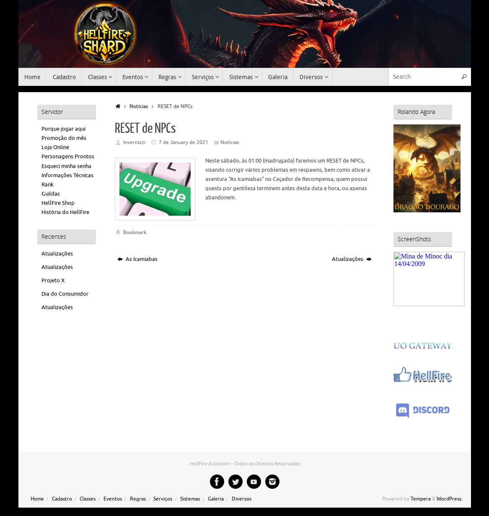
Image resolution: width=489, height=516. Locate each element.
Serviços (162, 499)
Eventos (112, 499)
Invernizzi (134, 142)
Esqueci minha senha (66, 166)
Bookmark (134, 233)
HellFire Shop (58, 202)
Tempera (421, 499)
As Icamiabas (137, 259)
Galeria (216, 499)
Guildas (50, 193)
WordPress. (450, 499)
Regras (138, 499)
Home (37, 499)
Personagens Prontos (67, 156)
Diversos (241, 499)
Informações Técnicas (67, 175)
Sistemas (190, 499)
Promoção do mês (63, 138)
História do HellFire (65, 212)
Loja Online (55, 147)
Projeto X (53, 280)
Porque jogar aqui (63, 128)
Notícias (138, 106)
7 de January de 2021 (183, 142)
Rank (47, 184)
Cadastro (62, 499)
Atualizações (352, 259)
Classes (88, 499)
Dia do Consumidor (64, 293)
